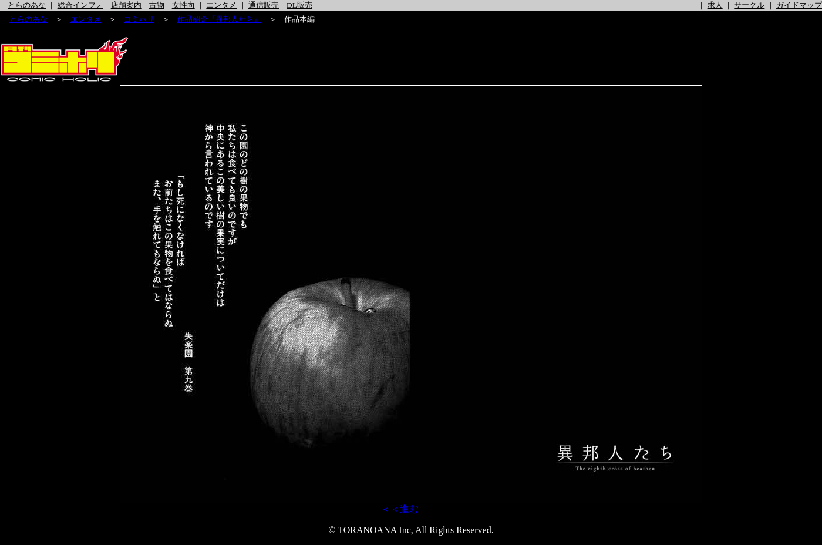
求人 (715, 5)
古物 (156, 5)
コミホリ (139, 19)
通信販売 (263, 5)
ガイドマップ (799, 5)
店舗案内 (126, 5)
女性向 (183, 5)
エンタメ (221, 5)
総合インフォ (80, 5)
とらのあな (27, 5)
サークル (749, 5)
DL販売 (299, 5)
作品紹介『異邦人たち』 (219, 19)
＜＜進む (400, 509)
